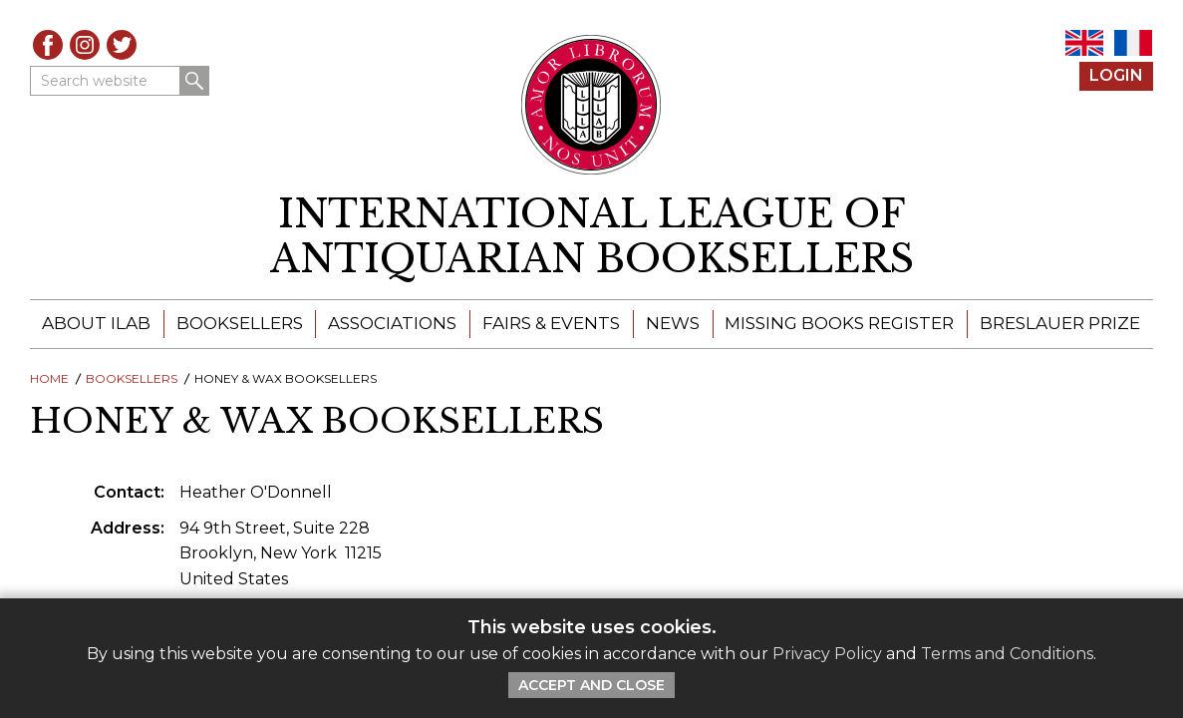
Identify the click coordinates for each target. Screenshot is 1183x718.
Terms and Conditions (1007, 653)
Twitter (122, 45)
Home (49, 378)
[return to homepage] (591, 236)
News (673, 323)
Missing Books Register (839, 323)
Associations (392, 323)
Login (1116, 75)
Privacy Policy (827, 653)
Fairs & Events (551, 323)
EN (1084, 43)
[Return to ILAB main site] (591, 105)
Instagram (85, 45)
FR (1133, 43)
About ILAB (96, 323)
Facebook (48, 45)
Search (194, 81)
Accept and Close (591, 685)
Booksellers (239, 323)
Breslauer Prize (1060, 323)
